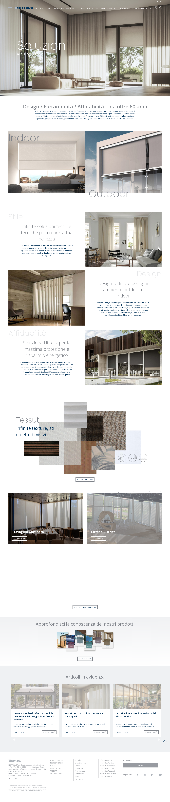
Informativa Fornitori (107, 763)
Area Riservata (80, 771)
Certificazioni (79, 774)
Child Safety (79, 779)
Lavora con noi (80, 768)
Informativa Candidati (107, 766)
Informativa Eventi (106, 776)
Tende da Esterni (56, 763)
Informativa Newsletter (108, 774)
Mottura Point (109, 8)
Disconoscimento (14, 775)
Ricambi (124, 8)
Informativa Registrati (107, 771)
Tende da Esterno (64, 8)
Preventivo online (141, 8)
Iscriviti (140, 765)
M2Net (77, 776)
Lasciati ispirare (80, 763)
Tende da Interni (56, 760)
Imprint (33, 773)
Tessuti (80, 8)
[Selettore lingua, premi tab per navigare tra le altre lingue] (158, 1)
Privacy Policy (13, 773)
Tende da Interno (41, 8)
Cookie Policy (24, 773)
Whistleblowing (28, 775)
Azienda (78, 760)
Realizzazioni (55, 768)
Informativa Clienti (106, 760)
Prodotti (92, 8)
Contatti (77, 766)
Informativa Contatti (107, 768)
